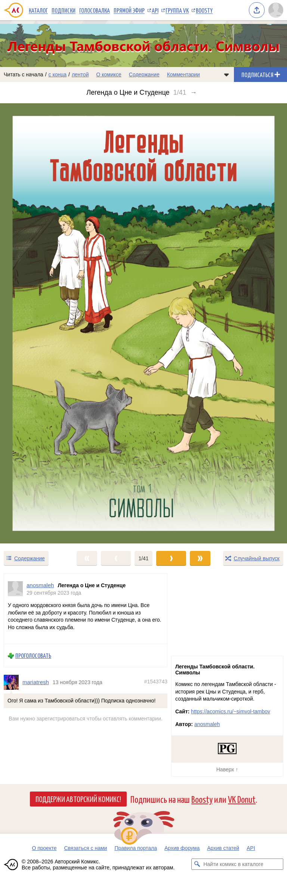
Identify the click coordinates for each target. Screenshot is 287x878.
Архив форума (182, 848)
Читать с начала (23, 74)
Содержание (144, 74)
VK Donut (242, 799)
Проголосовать (33, 655)
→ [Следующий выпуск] (193, 92)
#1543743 (155, 682)
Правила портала (135, 848)
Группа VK (177, 10)
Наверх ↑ (227, 769)
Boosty (204, 10)
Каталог (38, 10)
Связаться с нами (85, 848)
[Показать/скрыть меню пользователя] (276, 10)
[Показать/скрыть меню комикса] (226, 74)
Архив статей (223, 848)
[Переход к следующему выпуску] (143, 323)
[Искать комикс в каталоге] (197, 864)
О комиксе (108, 74)
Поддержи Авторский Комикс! (78, 799)
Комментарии (183, 74)
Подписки (63, 10)
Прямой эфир (129, 10)
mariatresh (35, 682)
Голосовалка (94, 10)
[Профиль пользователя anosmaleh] (15, 589)
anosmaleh (207, 724)
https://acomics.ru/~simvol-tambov (230, 711)
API (155, 10)
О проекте (44, 848)
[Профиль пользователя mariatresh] (13, 682)
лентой (80, 74)
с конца (58, 74)
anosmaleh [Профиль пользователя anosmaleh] (40, 585)
